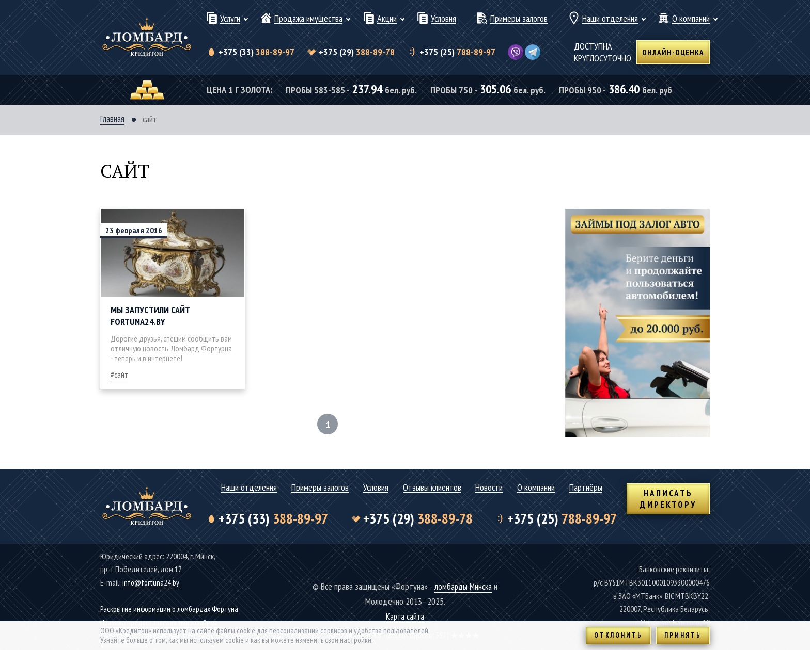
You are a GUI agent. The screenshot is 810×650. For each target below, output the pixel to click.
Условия (443, 19)
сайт (121, 375)
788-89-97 (457, 52)
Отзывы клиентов (432, 488)
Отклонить (618, 635)
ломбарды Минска (463, 586)
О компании (691, 19)
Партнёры (585, 488)
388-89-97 (256, 52)
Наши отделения (610, 19)
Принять (683, 635)
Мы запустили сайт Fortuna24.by (150, 316)
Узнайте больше (124, 640)
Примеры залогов (519, 19)
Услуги (230, 19)
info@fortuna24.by (151, 582)
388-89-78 (357, 52)
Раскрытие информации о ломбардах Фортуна (172, 609)
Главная (112, 119)
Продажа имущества (308, 19)
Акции (387, 19)
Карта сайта (405, 616)
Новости (489, 488)
